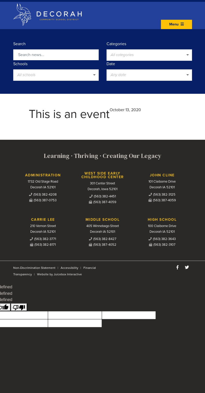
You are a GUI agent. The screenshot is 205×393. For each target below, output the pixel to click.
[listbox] (149, 55)
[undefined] (19, 307)
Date (111, 63)
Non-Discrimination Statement (34, 268)
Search (19, 43)
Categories (116, 43)
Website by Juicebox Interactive (59, 274)
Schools (20, 63)
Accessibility (69, 268)
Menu (176, 24)
